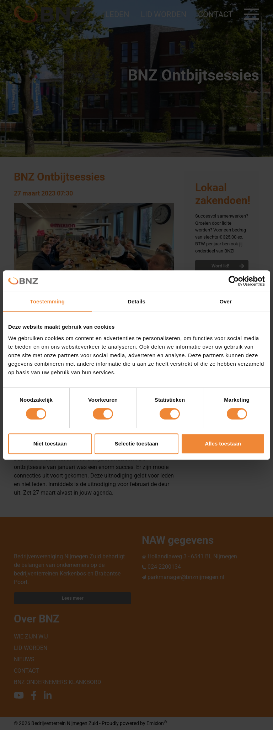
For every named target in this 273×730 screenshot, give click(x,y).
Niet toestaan (50, 443)
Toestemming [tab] (47, 301)
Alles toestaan (223, 443)
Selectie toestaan (137, 443)
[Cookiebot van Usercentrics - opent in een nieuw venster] (234, 281)
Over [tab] (225, 301)
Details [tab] (136, 301)
